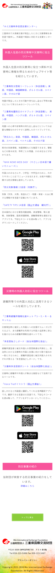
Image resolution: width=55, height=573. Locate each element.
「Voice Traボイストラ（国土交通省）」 (22, 384)
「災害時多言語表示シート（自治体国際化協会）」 (27, 366)
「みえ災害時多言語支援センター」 (20, 26)
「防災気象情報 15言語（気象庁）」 (20, 187)
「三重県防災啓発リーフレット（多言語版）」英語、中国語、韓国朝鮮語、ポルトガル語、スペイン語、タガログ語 (27, 90)
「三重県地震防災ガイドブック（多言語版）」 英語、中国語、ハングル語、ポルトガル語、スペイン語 (27, 115)
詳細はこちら (27, 485)
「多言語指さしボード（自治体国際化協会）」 (25, 341)
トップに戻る (27, 517)
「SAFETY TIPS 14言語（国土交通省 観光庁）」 (27, 205)
